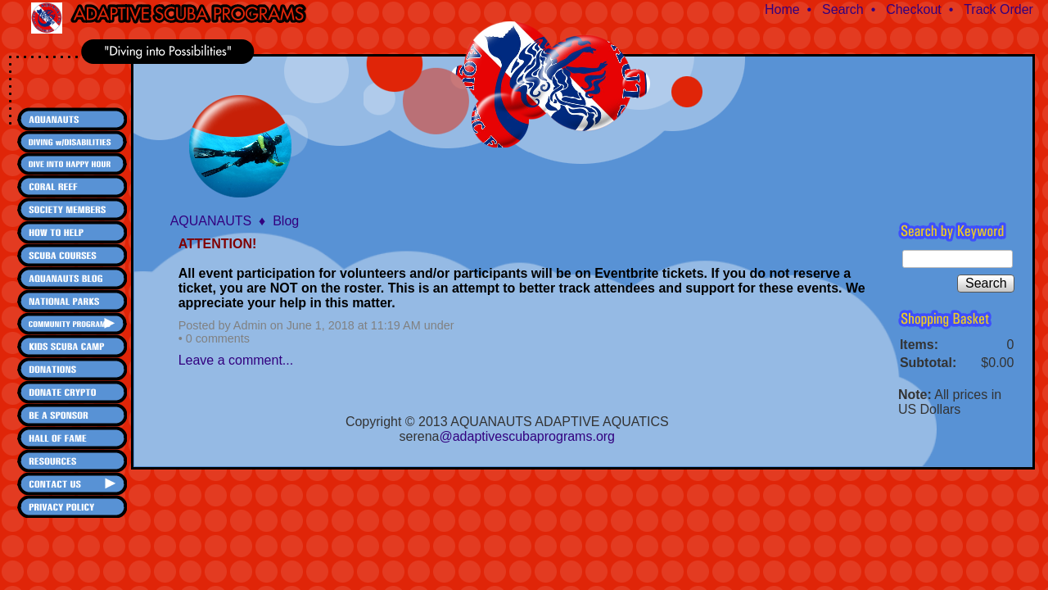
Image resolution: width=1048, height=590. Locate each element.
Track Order (998, 9)
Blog (286, 221)
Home (782, 9)
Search (843, 9)
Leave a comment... (236, 360)
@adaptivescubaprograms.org (527, 436)
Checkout (914, 9)
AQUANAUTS (211, 221)
